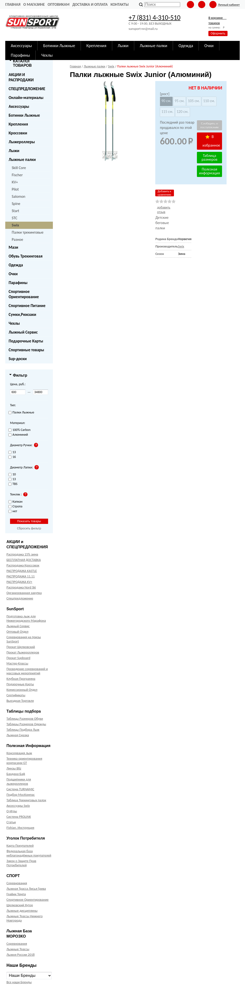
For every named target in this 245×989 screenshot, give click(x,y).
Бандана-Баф (15, 774)
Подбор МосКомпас (20, 795)
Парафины (18, 282)
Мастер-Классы (17, 663)
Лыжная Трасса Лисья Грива (26, 889)
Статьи (11, 822)
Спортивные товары (26, 349)
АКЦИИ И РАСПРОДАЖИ (21, 77)
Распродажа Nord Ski (21, 587)
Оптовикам (58, 4)
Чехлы (14, 323)
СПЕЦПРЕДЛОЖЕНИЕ (27, 88)
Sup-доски (18, 358)
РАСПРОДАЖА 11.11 (20, 576)
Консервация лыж (19, 753)
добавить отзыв (163, 209)
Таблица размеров (209, 157)
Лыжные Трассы (17, 949)
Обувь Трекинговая (26, 256)
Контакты (120, 4)
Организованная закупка (24, 593)
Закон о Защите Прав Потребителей (21, 863)
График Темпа (16, 894)
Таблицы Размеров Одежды (26, 724)
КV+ (15, 182)
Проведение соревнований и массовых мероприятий (27, 671)
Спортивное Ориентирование (24, 294)
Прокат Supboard (18, 658)
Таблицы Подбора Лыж (22, 730)
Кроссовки (18, 133)
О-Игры (11, 811)
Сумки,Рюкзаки (22, 314)
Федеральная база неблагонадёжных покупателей (28, 853)
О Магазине (34, 4)
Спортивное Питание (27, 305)
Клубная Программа (20, 679)
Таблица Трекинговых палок (26, 800)
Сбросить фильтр (29, 528)
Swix (15, 225)
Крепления (18, 124)
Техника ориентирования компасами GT (24, 761)
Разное (17, 239)
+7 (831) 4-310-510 (154, 17)
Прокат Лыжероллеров (22, 652)
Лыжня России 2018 (20, 955)
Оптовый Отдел (17, 632)
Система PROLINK (18, 817)
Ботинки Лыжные (24, 115)
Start (15, 211)
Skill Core (19, 167)
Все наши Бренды (19, 982)
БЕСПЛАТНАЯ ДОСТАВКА (23, 560)
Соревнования (16, 883)
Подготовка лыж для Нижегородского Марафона (26, 618)
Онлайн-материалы (26, 97)
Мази (13, 247)
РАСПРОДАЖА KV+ (19, 582)
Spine (16, 203)
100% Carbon (19, 430)
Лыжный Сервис (23, 332)
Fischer (17, 175)
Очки (13, 273)
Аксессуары (19, 106)
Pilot (15, 189)
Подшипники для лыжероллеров (18, 781)
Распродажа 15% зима (22, 554)
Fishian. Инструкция (20, 828)
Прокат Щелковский (20, 647)
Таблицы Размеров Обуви (24, 719)
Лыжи (14, 150)
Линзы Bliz (13, 768)
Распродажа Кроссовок (22, 565)
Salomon (18, 196)
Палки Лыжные (21, 412)
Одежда (16, 265)
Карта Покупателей (19, 846)
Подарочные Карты (26, 341)
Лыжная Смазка (17, 735)
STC (14, 218)
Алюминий (18, 435)
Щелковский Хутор (19, 905)
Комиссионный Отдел (21, 690)
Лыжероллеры (22, 141)
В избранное (211, 141)
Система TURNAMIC (20, 789)
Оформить (218, 33)
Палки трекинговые (28, 232)
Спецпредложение (19, 598)
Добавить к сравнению (164, 193)
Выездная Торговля (20, 701)
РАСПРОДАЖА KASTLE (21, 571)
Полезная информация (209, 171)
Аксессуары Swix (18, 806)
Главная (12, 4)
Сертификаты (15, 695)
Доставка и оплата (90, 4)
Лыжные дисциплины (22, 911)
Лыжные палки (22, 159)
